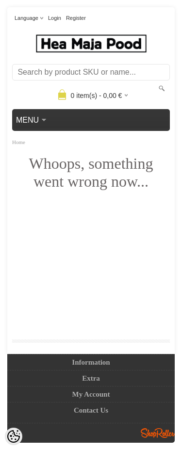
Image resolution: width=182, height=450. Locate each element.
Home (18, 142)
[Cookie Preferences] (13, 436)
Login (54, 18)
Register (76, 18)
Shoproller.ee (158, 433)
